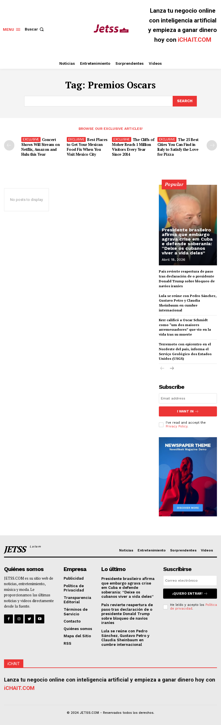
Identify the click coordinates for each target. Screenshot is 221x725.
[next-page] (212, 145)
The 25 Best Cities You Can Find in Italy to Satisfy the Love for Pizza (178, 147)
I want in (188, 411)
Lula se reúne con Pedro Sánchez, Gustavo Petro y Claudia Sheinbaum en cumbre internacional (125, 638)
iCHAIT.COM (194, 39)
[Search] (185, 101)
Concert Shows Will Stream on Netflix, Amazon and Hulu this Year (40, 147)
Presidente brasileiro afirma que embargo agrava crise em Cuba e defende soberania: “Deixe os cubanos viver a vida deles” (187, 241)
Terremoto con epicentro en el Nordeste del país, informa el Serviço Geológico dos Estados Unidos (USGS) (185, 351)
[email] (188, 398)
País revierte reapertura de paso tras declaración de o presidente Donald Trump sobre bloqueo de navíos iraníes (127, 614)
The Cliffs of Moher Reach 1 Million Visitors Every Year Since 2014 (133, 147)
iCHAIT (13, 663)
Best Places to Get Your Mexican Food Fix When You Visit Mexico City (87, 147)
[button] (35, 29)
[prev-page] (9, 145)
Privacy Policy (176, 426)
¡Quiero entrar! (190, 593)
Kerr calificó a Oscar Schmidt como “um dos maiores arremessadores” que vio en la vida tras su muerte (185, 327)
